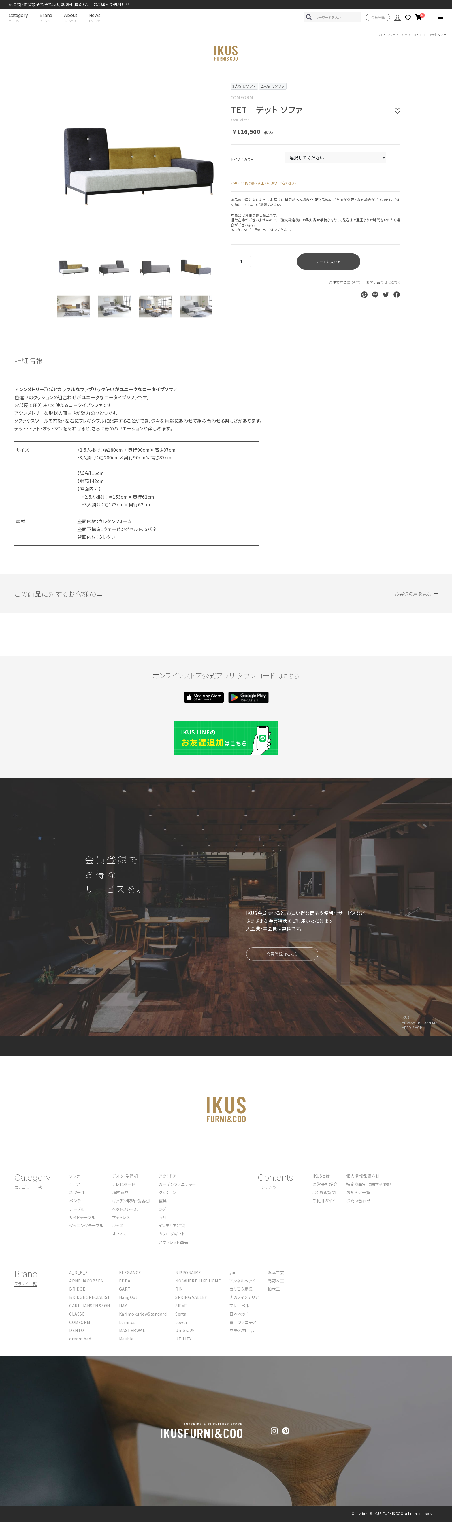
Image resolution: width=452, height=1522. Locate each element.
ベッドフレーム (125, 1209)
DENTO (76, 1330)
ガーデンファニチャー (177, 1184)
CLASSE (77, 1314)
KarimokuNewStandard (143, 1314)
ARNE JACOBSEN (86, 1281)
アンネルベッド (242, 1281)
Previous (61, 160)
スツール (77, 1192)
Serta (181, 1314)
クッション (167, 1192)
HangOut (128, 1297)
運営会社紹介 (325, 1184)
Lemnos (127, 1322)
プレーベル (239, 1305)
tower (181, 1322)
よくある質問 (324, 1192)
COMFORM (409, 34)
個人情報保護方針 (363, 1176)
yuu (233, 1272)
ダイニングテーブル (86, 1225)
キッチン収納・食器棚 (131, 1200)
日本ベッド (239, 1314)
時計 (163, 1217)
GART (125, 1289)
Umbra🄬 (184, 1330)
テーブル (76, 1209)
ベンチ (75, 1200)
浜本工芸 (276, 1272)
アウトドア (168, 1176)
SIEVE (181, 1305)
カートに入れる (329, 261)
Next (216, 160)
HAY (123, 1305)
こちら (246, 204)
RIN (179, 1289)
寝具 (163, 1200)
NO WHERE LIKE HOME (198, 1281)
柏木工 (274, 1289)
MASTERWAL (132, 1330)
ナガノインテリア (244, 1297)
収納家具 (120, 1192)
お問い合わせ (358, 1200)
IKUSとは (321, 1176)
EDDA (125, 1281)
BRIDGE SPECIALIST (89, 1297)
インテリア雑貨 (172, 1225)
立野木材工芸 (242, 1330)
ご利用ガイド (323, 1200)
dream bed (80, 1339)
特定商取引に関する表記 (368, 1184)
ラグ (162, 1209)
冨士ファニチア (243, 1322)
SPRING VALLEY (191, 1297)
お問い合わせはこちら (383, 282)
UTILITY (183, 1339)
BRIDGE (77, 1289)
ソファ (391, 34)
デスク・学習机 (125, 1176)
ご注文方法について (345, 282)
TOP (380, 34)
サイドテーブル (82, 1217)
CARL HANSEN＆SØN (89, 1305)
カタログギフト (172, 1234)
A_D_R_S (78, 1272)
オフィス (119, 1234)
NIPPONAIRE (188, 1272)
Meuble (126, 1339)
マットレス (121, 1217)
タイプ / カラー (238, 159)
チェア (74, 1184)
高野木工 (276, 1281)
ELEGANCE (130, 1272)
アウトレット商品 (173, 1242)
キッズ (117, 1225)
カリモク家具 (241, 1289)
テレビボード (123, 1184)
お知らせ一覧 (358, 1192)
